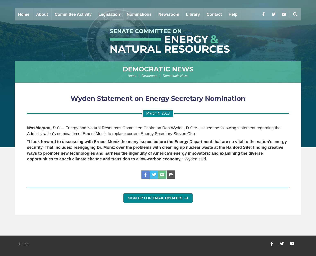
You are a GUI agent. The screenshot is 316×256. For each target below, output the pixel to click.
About (42, 14)
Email (162, 174)
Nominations (139, 14)
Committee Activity (73, 14)
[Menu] (295, 14)
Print (171, 174)
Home (23, 14)
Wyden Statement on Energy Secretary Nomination (158, 99)
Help (233, 14)
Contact (214, 14)
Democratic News (158, 69)
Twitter (154, 174)
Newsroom (168, 14)
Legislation (109, 14)
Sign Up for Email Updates (158, 198)
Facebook (145, 174)
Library (193, 14)
